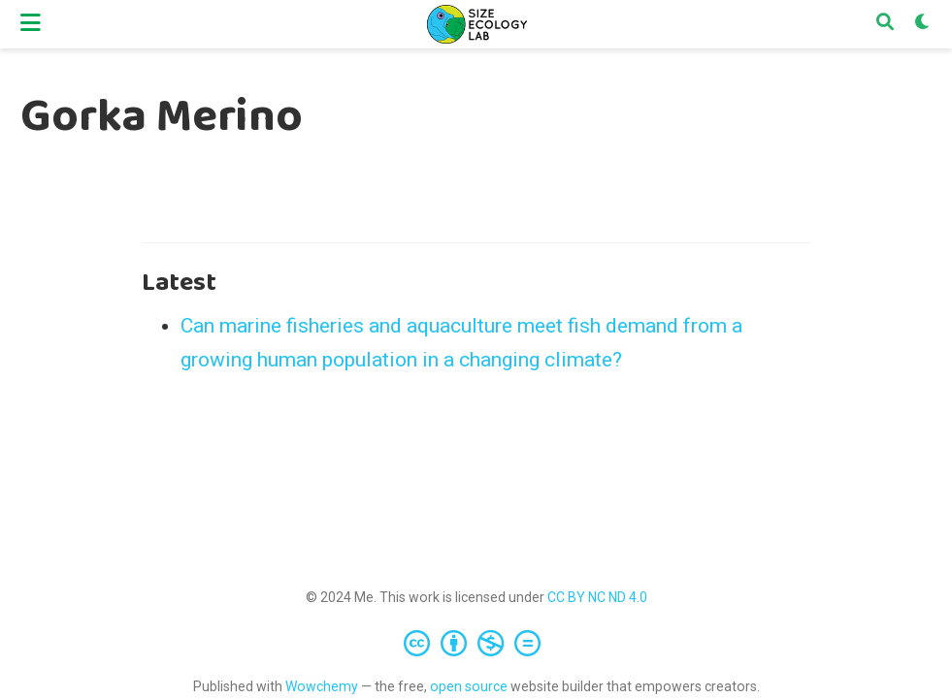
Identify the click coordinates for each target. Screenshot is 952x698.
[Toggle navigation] (30, 24)
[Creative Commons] (476, 642)
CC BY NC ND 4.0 (597, 597)
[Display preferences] (923, 24)
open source (469, 686)
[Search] (885, 24)
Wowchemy (321, 686)
